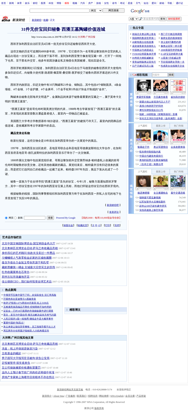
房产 (90, 3)
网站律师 (104, 396)
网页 (11, 217)
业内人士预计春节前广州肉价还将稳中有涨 (28, 372)
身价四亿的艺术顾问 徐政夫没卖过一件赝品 (28, 253)
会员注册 (130, 396)
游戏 (98, 3)
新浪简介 (47, 396)
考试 (122, 3)
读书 (114, 3)
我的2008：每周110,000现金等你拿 (101, 217)
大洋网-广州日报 (86, 37)
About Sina (58, 396)
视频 (74, 3)
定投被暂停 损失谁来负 (16, 362)
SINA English (116, 396)
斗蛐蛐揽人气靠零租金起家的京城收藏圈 (27, 257)
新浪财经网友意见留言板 (70, 389)
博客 (59, 3)
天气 (138, 3)
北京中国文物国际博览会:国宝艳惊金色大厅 (28, 243)
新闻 (11, 3)
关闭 (117, 225)
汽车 (82, 3)
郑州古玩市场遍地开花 (15, 276)
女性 (106, 3)
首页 (3, 3)
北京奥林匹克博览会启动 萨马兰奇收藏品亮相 (30, 248)
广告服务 (70, 396)
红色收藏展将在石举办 (15, 272)
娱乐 (27, 3)
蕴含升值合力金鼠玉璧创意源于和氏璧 (25, 262)
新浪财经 (36, 20)
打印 (107, 225)
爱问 (154, 3)
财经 (35, 3)
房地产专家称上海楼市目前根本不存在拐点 (28, 377)
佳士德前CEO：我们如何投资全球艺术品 (27, 281)
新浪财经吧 (113, 205)
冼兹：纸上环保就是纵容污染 (20, 348)
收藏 (45, 20)
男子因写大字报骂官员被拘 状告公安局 (26, 358)
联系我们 (81, 396)
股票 (43, 3)
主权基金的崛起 (11, 353)
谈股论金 (68, 225)
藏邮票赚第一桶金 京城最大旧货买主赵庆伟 (28, 267)
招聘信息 (93, 396)
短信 (146, 3)
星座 (130, 3)
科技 (51, 3)
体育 (19, 3)
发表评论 (114, 212)
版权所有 (99, 408)
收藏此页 (82, 225)
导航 (169, 3)
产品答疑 (141, 396)
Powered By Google (65, 217)
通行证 (179, 3)
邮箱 (162, 3)
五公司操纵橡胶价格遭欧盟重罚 (21, 367)
